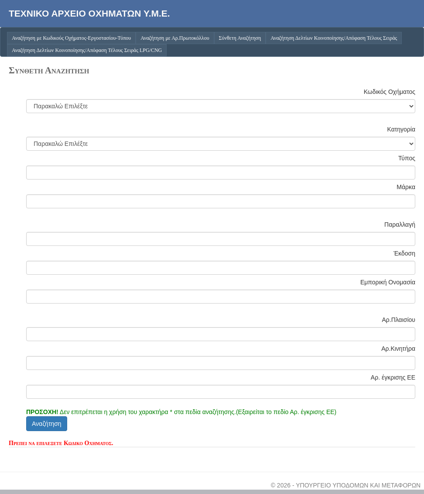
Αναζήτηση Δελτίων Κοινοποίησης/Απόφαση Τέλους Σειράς (333, 38)
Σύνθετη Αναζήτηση (240, 38)
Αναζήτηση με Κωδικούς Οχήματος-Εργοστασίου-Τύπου (71, 38)
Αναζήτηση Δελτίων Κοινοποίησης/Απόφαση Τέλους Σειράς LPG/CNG (87, 50)
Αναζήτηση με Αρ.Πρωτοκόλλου (174, 38)
